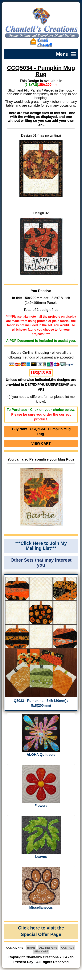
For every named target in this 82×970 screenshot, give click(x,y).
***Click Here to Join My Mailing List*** (41, 546)
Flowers (41, 806)
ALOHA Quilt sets (41, 755)
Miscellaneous (41, 907)
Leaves (41, 857)
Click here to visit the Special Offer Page (41, 931)
